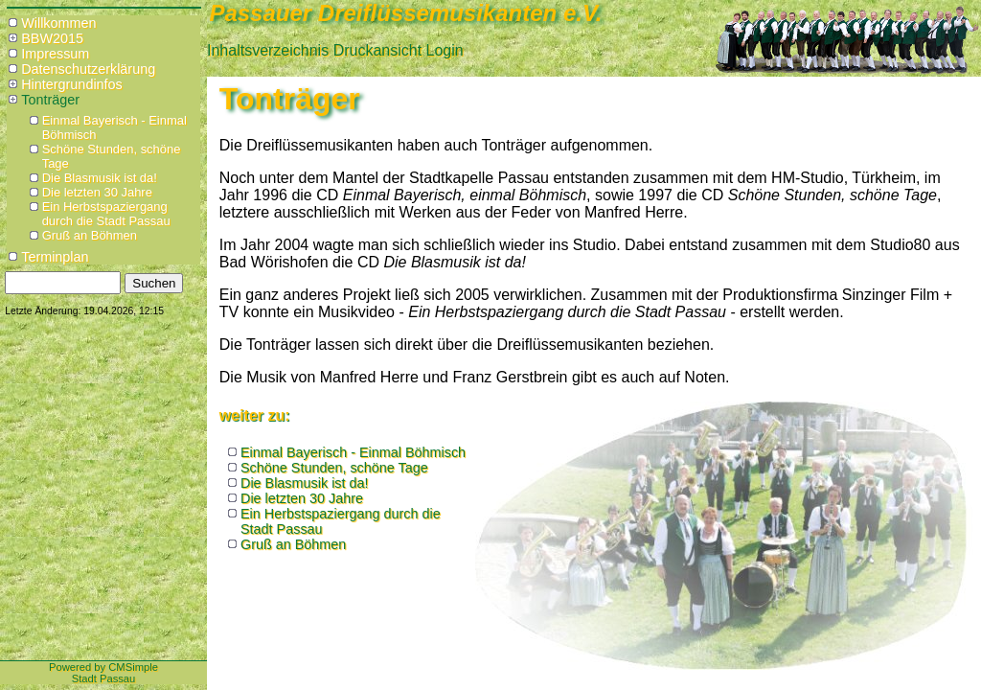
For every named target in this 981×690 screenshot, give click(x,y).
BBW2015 (52, 38)
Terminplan (54, 256)
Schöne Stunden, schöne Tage (334, 467)
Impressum (55, 53)
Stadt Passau (104, 678)
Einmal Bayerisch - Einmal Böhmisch (353, 452)
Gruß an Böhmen (89, 235)
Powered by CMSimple (103, 667)
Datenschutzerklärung (88, 69)
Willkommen (58, 23)
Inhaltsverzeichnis (268, 50)
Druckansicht (377, 50)
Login (445, 50)
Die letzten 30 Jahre (97, 192)
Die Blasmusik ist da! (99, 178)
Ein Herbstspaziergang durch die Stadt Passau (106, 213)
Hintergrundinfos (72, 84)
